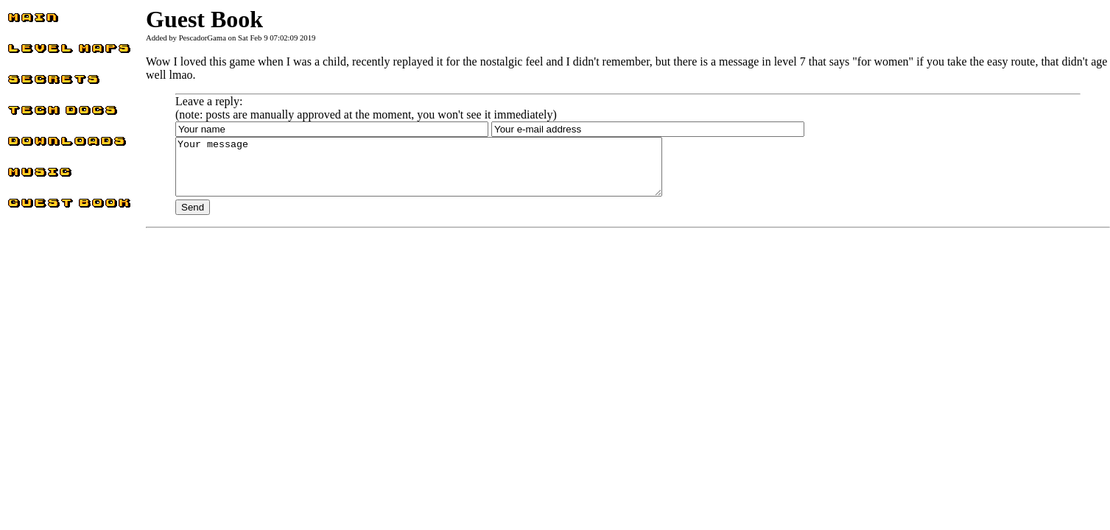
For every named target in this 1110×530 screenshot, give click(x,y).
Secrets (24, 83)
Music (22, 175)
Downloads (34, 144)
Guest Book (35, 206)
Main (19, 21)
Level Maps (35, 52)
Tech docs (31, 113)
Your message (448, 172)
